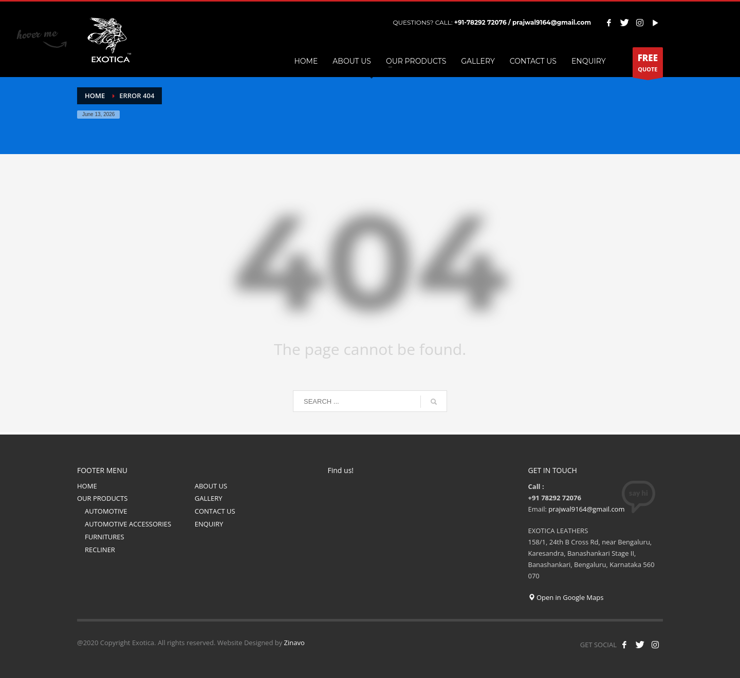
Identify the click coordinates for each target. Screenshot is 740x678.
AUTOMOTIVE (106, 511)
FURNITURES (104, 536)
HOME (87, 486)
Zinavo (294, 642)
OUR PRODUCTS (102, 498)
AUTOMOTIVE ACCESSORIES (128, 524)
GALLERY (209, 498)
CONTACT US (215, 511)
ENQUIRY (209, 524)
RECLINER (100, 549)
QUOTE (648, 65)
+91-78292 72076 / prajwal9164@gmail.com (522, 22)
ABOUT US (211, 486)
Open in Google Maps (566, 597)
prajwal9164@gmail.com (586, 509)
